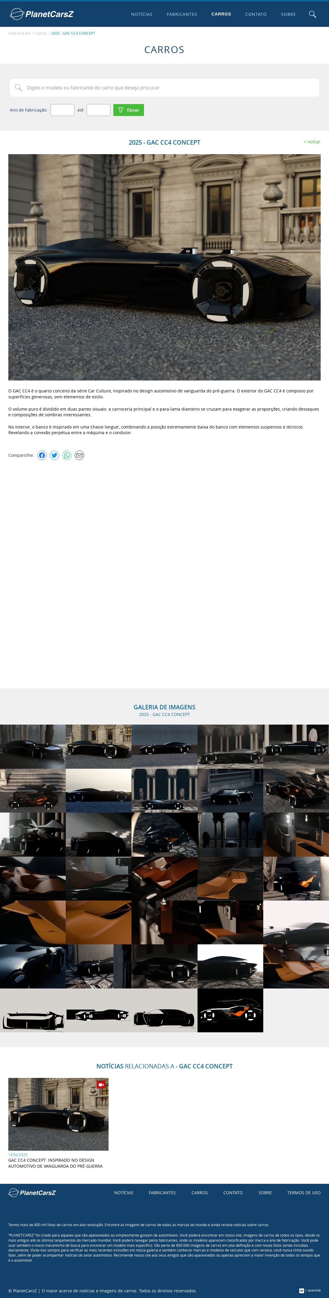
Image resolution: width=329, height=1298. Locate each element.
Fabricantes (182, 14)
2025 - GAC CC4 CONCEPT (73, 33)
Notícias (142, 14)
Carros (221, 14)
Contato (256, 14)
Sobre (288, 14)
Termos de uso (304, 1192)
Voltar (314, 141)
